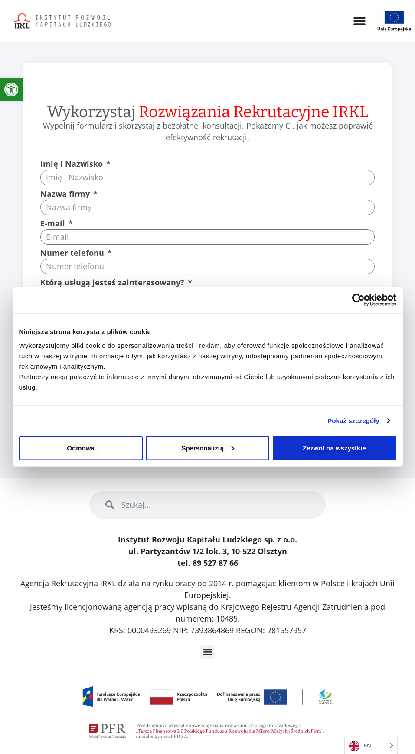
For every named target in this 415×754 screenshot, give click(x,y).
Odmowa (80, 447)
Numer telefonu (73, 253)
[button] (359, 20)
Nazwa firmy (66, 194)
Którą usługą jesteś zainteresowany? (113, 283)
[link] (11, 89)
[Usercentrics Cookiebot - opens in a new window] (358, 300)
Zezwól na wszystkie (334, 447)
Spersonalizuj (207, 447)
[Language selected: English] (371, 745)
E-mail (53, 223)
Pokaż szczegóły (353, 420)
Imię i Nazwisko (72, 164)
